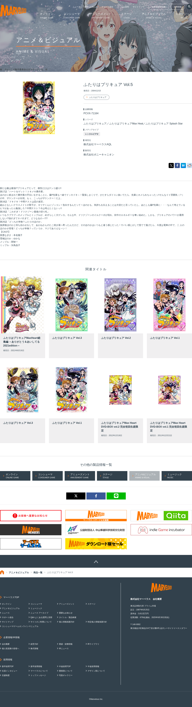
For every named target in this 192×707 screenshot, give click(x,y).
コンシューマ (36, 604)
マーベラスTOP (11, 597)
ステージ (91, 604)
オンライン (7, 604)
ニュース (76, 7)
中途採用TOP (65, 666)
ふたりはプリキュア (97, 97)
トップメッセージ (38, 675)
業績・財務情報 (65, 644)
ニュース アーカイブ (39, 613)
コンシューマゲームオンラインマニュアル (20, 626)
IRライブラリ (93, 644)
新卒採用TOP (7, 666)
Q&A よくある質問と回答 (41, 617)
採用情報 (178, 7)
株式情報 (34, 648)
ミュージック (36, 608)
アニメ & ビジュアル (11, 608)
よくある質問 (123, 7)
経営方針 (34, 644)
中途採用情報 (93, 666)
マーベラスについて (39, 671)
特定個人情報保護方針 (97, 622)
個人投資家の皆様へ (10, 648)
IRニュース (64, 648)
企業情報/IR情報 (159, 7)
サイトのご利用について (41, 622)
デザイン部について (96, 671)
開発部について (65, 671)
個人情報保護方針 (66, 622)
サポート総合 (107, 7)
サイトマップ (138, 7)
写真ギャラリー (65, 675)
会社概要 (6, 644)
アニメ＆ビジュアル (19, 572)
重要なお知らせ (91, 7)
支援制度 (6, 675)
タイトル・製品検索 (67, 617)
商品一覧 (37, 572)
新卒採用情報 (36, 666)
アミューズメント (66, 604)
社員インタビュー (9, 671)
